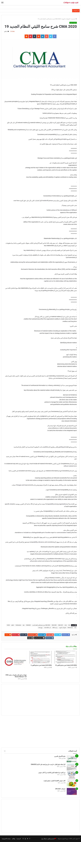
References (70, 627)
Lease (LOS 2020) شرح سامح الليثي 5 (41, 665)
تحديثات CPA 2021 (60, 789)
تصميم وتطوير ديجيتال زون (48, 838)
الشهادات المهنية (66, 19)
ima (75, 627)
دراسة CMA (54, 627)
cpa (23, 625)
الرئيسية (74, 19)
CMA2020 (28, 625)
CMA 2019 (60, 625)
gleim (12, 625)
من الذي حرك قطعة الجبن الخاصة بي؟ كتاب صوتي (51, 772)
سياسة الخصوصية (6, 838)
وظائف (13, 838)
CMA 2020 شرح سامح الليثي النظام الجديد (41, 625)
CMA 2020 (54, 625)
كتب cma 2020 (47, 627)
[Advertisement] (40, 700)
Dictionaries (18, 625)
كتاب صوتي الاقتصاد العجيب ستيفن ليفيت (54, 780)
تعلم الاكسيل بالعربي (59, 756)
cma (66, 625)
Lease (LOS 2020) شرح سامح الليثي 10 (66, 665)
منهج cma (40, 627)
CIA (69, 625)
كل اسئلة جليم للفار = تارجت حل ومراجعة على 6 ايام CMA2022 (48, 764)
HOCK (8, 625)
